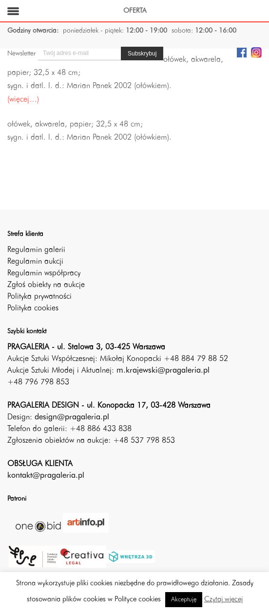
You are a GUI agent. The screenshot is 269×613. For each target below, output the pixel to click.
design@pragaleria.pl (72, 417)
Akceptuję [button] (183, 599)
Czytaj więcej (223, 599)
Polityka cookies (32, 308)
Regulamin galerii (36, 250)
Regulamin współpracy (43, 273)
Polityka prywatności (39, 297)
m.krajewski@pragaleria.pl (163, 371)
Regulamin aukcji (35, 262)
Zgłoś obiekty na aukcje (46, 285)
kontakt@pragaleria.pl (45, 476)
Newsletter (21, 53)
